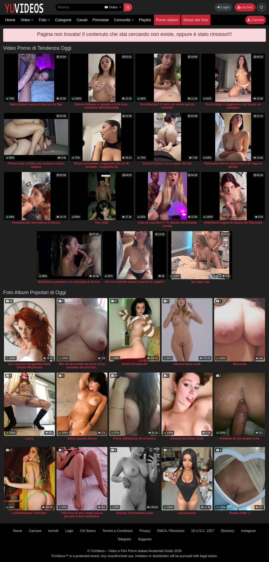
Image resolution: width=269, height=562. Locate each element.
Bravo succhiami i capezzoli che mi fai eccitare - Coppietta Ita (101, 165)
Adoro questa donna (82, 438)
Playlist (145, 20)
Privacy (144, 531)
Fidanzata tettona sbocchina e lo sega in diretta (233, 165)
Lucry (29, 438)
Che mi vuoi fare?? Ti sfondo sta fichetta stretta (167, 224)
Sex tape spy (200, 281)
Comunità (124, 20)
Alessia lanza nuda (187, 364)
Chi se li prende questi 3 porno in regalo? (134, 281)
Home (10, 20)
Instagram (248, 531)
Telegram (124, 539)
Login (223, 7)
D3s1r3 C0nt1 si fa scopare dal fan (167, 163)
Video (27, 20)
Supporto (145, 539)
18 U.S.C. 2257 (202, 531)
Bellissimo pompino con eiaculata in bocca (69, 281)
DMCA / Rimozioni (171, 531)
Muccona (239, 364)
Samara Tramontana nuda (134, 513)
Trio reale (101, 222)
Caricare (255, 20)
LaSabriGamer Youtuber (29, 513)
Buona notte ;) (239, 513)
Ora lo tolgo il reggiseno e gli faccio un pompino (233, 106)
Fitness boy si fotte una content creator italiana (36, 165)
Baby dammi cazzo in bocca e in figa (36, 104)
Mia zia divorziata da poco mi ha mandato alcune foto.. (82, 365)
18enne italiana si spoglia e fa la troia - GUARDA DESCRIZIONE (101, 106)
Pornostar (100, 20)
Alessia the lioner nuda (187, 438)
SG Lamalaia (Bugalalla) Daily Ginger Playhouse (29, 365)
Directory (227, 531)
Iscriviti (244, 7)
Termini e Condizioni (117, 531)
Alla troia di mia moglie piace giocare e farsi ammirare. (82, 514)
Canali (82, 20)
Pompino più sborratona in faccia (36, 222)
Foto (44, 20)
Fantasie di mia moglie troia (240, 438)
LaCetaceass (187, 513)
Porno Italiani (167, 20)
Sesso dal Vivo (195, 20)
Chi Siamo (88, 531)
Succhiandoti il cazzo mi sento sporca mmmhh (167, 106)
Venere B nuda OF (134, 364)
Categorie (63, 20)
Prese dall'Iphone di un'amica (134, 438)
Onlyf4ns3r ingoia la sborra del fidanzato (233, 222)
